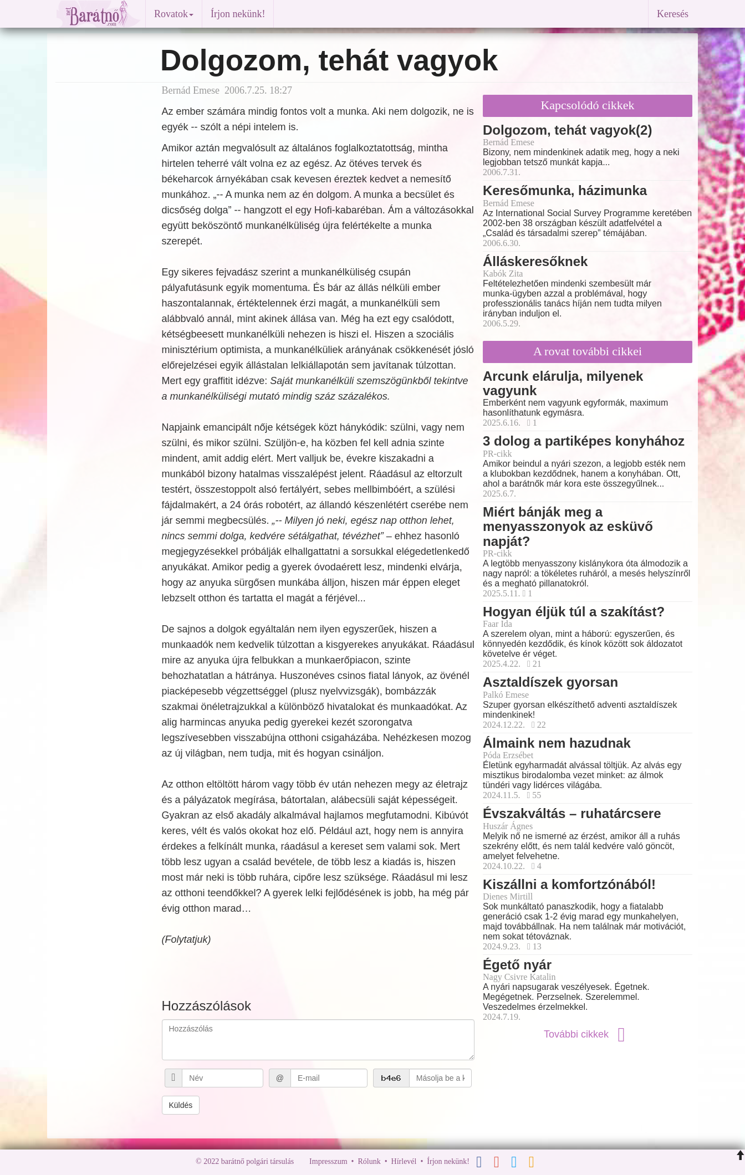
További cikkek (587, 1034)
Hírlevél (404, 1161)
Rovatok (173, 13)
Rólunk (369, 1161)
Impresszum (328, 1161)
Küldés (181, 1105)
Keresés (672, 13)
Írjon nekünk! (238, 13)
